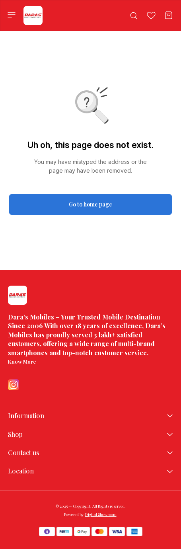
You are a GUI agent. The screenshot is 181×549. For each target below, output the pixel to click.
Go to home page (90, 204)
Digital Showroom (101, 514)
